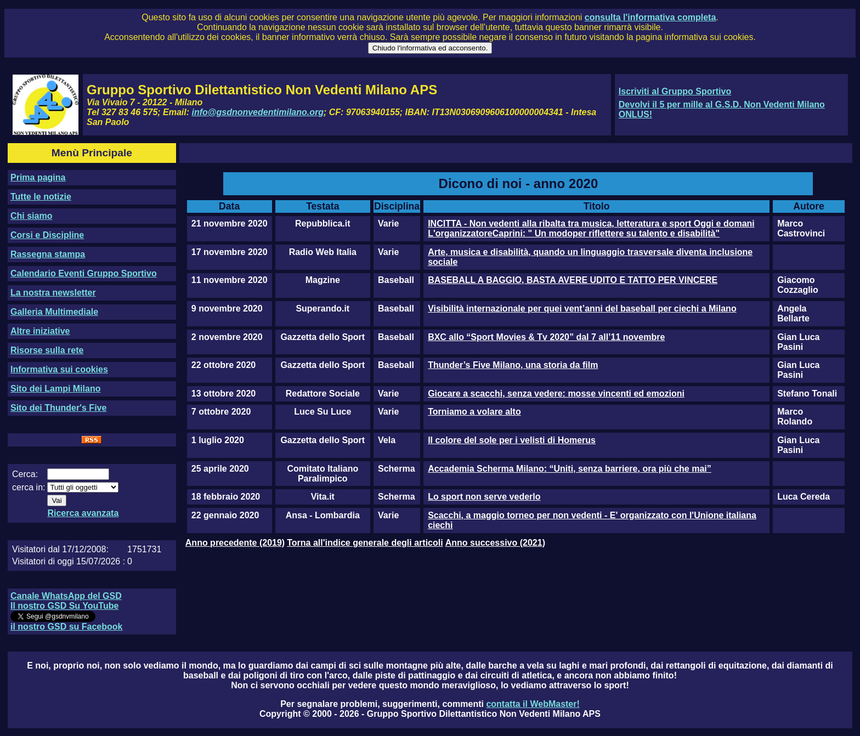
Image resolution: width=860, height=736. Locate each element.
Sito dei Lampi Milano (55, 388)
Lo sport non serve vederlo (484, 496)
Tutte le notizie (40, 196)
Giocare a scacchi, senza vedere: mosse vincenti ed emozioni (556, 393)
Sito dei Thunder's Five (58, 407)
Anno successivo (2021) (495, 542)
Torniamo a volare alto (474, 411)
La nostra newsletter (53, 292)
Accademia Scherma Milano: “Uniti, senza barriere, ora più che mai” (569, 468)
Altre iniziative (40, 331)
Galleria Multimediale (54, 311)
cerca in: (28, 487)
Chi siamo (31, 215)
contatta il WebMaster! (532, 704)
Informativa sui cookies (59, 369)
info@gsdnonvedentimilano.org (258, 112)
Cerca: (25, 474)
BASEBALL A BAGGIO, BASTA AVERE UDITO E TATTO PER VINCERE (572, 280)
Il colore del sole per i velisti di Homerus (512, 440)
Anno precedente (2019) (235, 542)
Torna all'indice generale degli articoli (365, 542)
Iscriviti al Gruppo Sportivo (675, 91)
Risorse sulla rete (46, 350)
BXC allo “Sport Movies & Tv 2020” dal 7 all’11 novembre (546, 337)
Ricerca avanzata (82, 513)
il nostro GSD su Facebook (66, 626)
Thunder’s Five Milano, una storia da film (513, 365)
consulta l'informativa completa (650, 17)
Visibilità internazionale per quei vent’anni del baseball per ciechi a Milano (582, 308)
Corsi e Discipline (47, 235)
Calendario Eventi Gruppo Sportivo (83, 273)
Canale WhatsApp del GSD (66, 596)
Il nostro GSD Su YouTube (64, 605)
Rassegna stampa (47, 254)
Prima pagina (37, 177)
